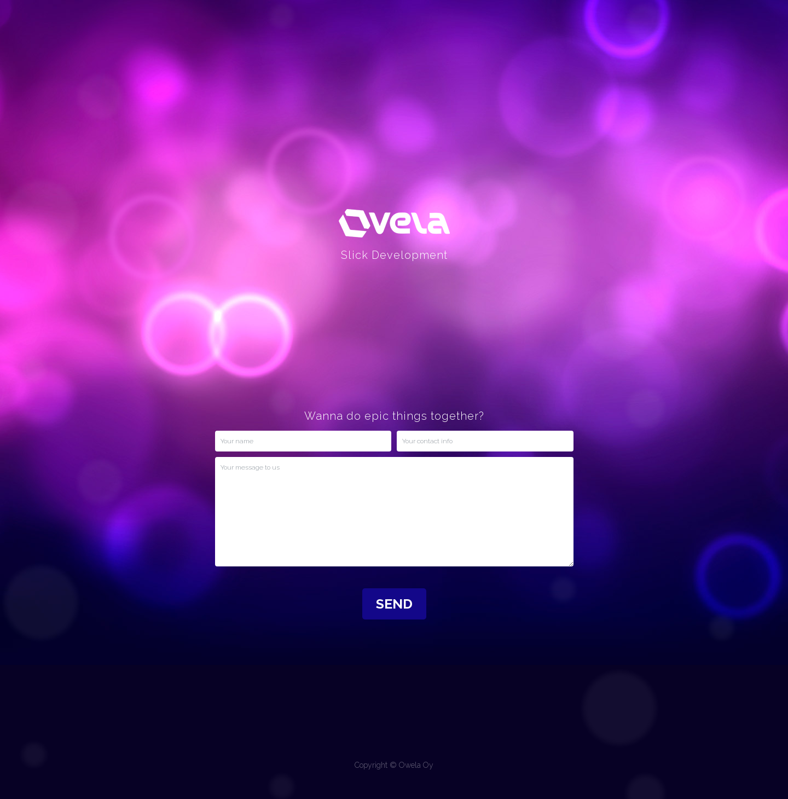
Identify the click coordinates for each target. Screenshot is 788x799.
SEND (394, 603)
